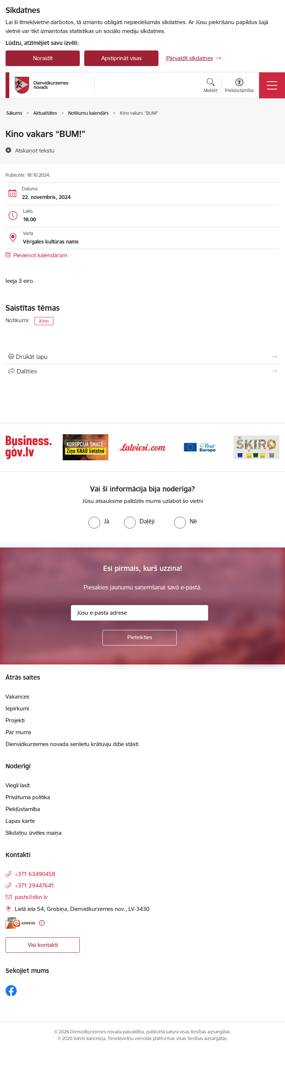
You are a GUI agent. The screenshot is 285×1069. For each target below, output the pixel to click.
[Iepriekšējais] (14, 447)
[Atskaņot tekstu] (35, 150)
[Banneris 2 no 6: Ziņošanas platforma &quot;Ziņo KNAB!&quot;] (86, 446)
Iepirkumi (17, 708)
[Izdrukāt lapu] (142, 357)
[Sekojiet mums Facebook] (11, 990)
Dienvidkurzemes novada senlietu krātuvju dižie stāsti (72, 744)
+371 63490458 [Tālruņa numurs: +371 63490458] (35, 873)
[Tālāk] (270, 447)
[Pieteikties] (139, 637)
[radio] (98, 521)
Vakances (17, 696)
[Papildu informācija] (42, 923)
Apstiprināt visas (121, 58)
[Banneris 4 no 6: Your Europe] (200, 446)
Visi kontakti (43, 944)
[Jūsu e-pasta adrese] (139, 613)
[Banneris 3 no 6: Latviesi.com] (142, 446)
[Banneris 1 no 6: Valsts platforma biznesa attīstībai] (29, 446)
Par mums (18, 732)
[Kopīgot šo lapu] (142, 371)
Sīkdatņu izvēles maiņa (34, 832)
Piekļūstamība (23, 809)
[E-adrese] (20, 923)
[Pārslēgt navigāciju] (272, 85)
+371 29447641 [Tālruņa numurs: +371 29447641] (34, 885)
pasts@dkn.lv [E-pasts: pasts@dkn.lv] (31, 896)
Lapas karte (20, 820)
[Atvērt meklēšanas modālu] (210, 86)
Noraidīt (43, 58)
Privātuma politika (28, 797)
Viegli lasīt (18, 785)
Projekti (15, 720)
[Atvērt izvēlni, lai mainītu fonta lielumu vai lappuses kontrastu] (239, 86)
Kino (44, 321)
